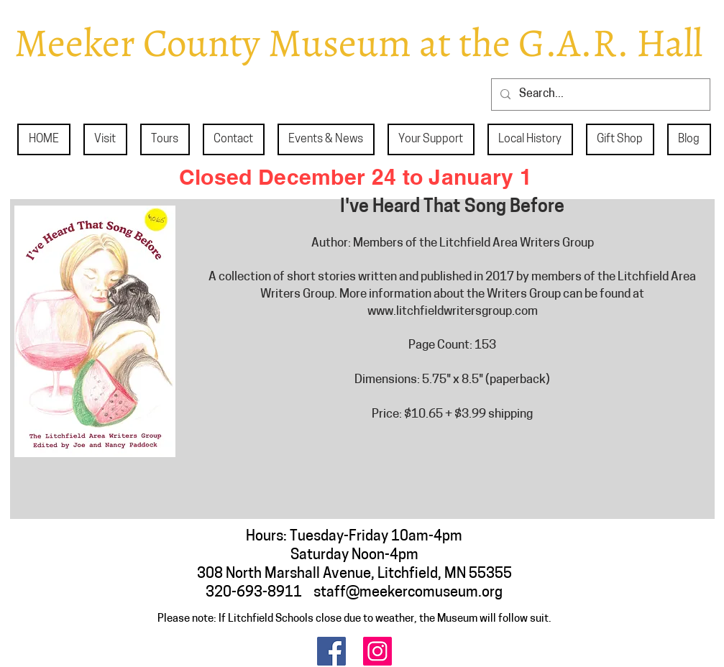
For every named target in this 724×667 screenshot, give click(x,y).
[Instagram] (377, 651)
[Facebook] (331, 651)
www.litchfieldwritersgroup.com (452, 311)
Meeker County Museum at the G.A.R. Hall (358, 43)
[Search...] (599, 94)
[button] (105, 139)
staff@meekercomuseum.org (408, 593)
